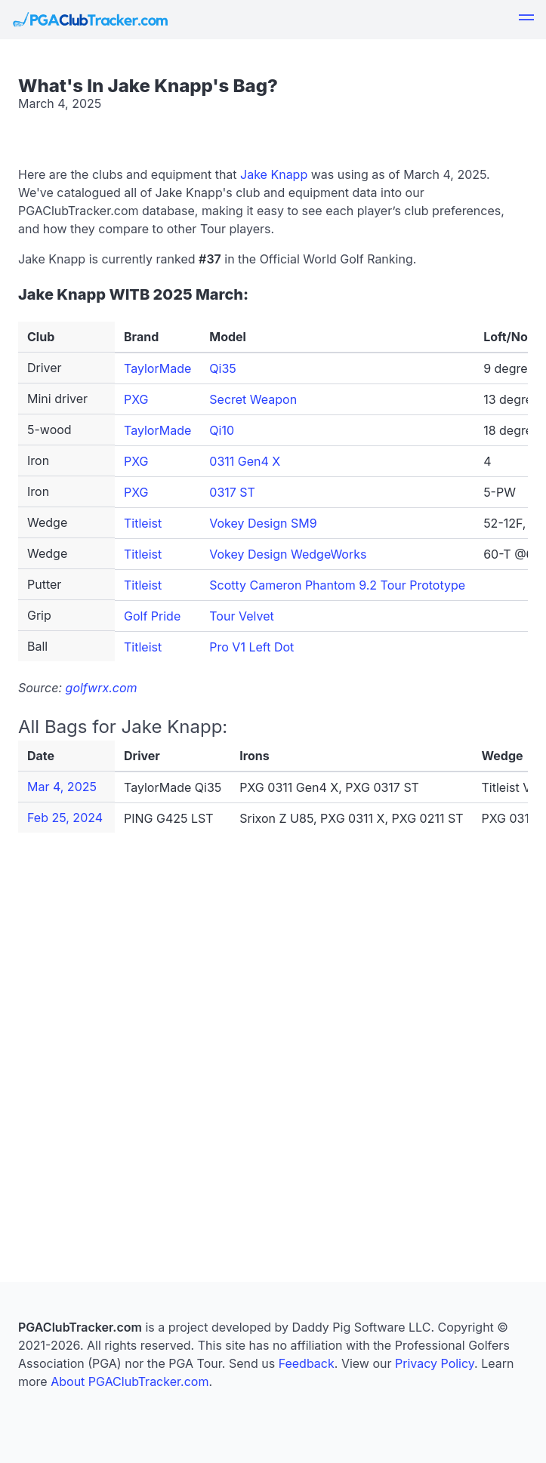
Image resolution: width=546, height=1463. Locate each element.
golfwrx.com (101, 687)
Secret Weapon (253, 399)
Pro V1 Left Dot (251, 646)
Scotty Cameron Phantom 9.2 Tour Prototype (337, 585)
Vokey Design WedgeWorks (287, 554)
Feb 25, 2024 (65, 817)
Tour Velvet (241, 616)
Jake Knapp (273, 174)
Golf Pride (152, 616)
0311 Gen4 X (244, 461)
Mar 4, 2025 (62, 786)
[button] (526, 20)
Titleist (143, 523)
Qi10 (221, 430)
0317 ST (232, 492)
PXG (136, 399)
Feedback (307, 1363)
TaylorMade (157, 368)
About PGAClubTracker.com (129, 1381)
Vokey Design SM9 (262, 523)
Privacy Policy (434, 1363)
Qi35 (222, 368)
